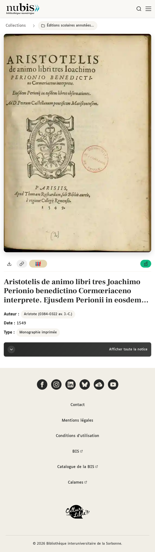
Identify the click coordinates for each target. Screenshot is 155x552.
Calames (77, 483)
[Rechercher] (139, 9)
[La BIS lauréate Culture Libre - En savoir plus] (77, 513)
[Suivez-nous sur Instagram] (56, 384)
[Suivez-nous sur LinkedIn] (70, 384)
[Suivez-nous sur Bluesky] (85, 384)
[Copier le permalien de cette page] (22, 264)
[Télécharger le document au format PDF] (9, 264)
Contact (78, 405)
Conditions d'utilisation (77, 436)
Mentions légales (77, 421)
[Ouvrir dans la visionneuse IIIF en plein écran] (77, 143)
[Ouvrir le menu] (148, 9)
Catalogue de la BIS (77, 467)
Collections (16, 26)
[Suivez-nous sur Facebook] (42, 384)
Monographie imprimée (38, 332)
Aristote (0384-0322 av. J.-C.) (48, 314)
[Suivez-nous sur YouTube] (113, 384)
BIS (77, 452)
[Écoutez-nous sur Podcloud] (99, 384)
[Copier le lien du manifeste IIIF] (38, 264)
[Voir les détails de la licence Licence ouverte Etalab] (145, 264)
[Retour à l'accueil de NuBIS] (23, 9)
